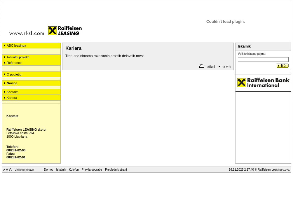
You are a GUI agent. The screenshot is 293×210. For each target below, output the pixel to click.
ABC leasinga (16, 45)
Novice (12, 83)
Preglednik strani (116, 169)
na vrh (224, 66)
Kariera (12, 97)
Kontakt (12, 92)
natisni (207, 66)
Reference (14, 62)
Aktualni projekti (18, 57)
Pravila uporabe (92, 169)
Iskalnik (61, 169)
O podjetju (14, 74)
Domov (48, 169)
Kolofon (74, 169)
